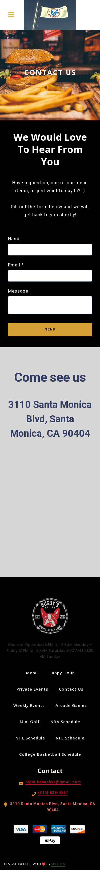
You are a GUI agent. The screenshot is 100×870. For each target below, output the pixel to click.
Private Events (34, 689)
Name (14, 238)
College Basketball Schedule (51, 754)
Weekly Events (30, 705)
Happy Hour (63, 672)
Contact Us (73, 689)
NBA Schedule (66, 721)
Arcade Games (72, 705)
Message (18, 291)
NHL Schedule (31, 738)
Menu (33, 672)
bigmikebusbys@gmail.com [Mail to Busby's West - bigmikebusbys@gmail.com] (53, 782)
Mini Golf (31, 721)
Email (16, 264)
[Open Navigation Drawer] (11, 14)
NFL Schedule (72, 738)
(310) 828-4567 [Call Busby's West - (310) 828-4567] (53, 792)
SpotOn (58, 864)
